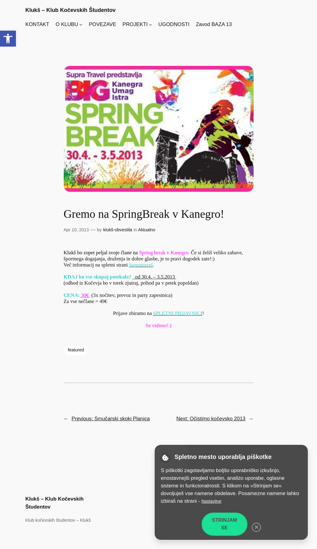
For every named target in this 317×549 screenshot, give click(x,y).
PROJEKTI (135, 24)
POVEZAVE (102, 24)
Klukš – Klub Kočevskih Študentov (70, 10)
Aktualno (146, 229)
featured (76, 349)
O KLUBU (67, 24)
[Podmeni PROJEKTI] (150, 24)
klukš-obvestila (117, 229)
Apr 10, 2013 (76, 229)
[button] (8, 39)
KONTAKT (37, 24)
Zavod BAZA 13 (214, 24)
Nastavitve (211, 501)
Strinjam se (224, 523)
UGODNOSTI (174, 24)
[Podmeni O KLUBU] (80, 24)
